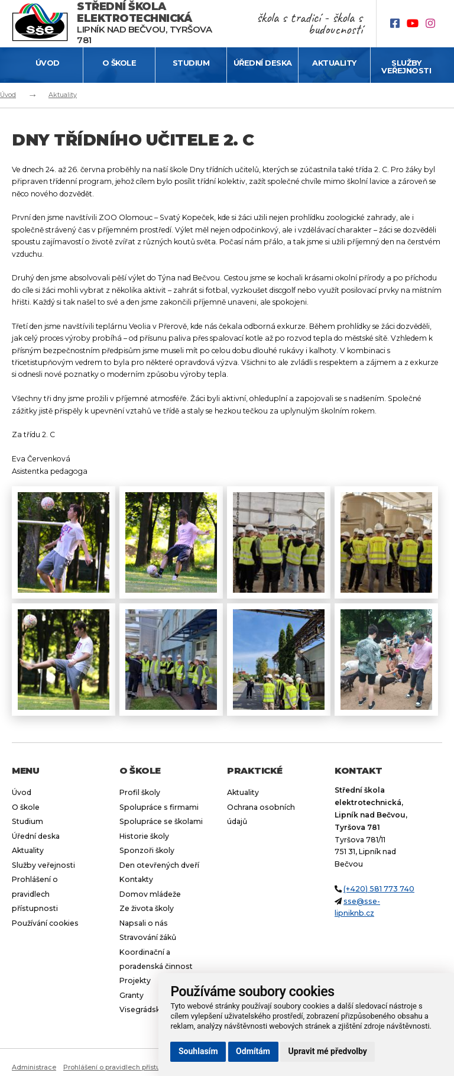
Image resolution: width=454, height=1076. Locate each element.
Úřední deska (263, 62)
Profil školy (139, 792)
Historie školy (144, 836)
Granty (131, 995)
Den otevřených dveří (159, 865)
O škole (119, 62)
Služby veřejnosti (406, 66)
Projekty (135, 980)
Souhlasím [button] (198, 1051)
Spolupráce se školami (161, 821)
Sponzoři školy (146, 850)
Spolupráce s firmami (159, 807)
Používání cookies (45, 923)
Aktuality (334, 62)
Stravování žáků (147, 937)
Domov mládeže (150, 894)
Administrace (34, 1067)
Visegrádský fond (151, 1009)
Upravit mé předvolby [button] (327, 1051)
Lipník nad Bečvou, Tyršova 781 (144, 23)
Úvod (47, 62)
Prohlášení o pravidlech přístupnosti (35, 894)
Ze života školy (146, 908)
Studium (191, 62)
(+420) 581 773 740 (378, 888)
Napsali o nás (143, 923)
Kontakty (136, 879)
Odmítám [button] (253, 1051)
